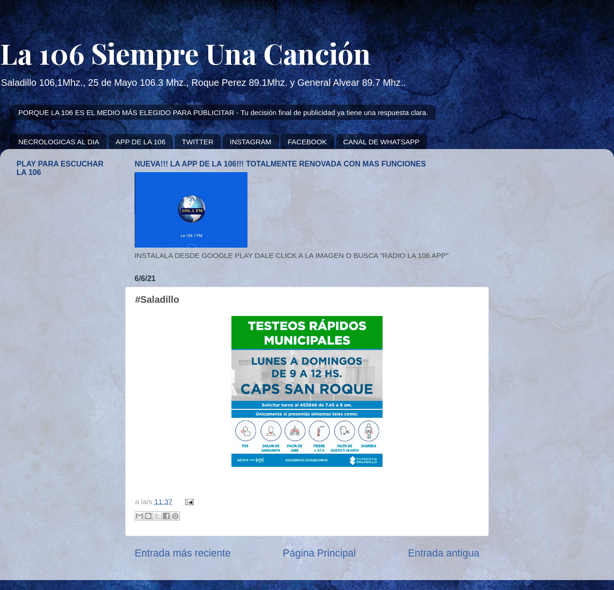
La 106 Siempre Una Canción (185, 53)
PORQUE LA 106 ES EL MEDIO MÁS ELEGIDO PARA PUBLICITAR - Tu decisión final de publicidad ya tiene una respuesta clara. (223, 112)
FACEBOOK (307, 142)
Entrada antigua (443, 553)
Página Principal (319, 553)
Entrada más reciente (182, 553)
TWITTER (197, 142)
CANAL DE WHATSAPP (381, 142)
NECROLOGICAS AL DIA (58, 142)
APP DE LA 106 (141, 142)
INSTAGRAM (250, 142)
